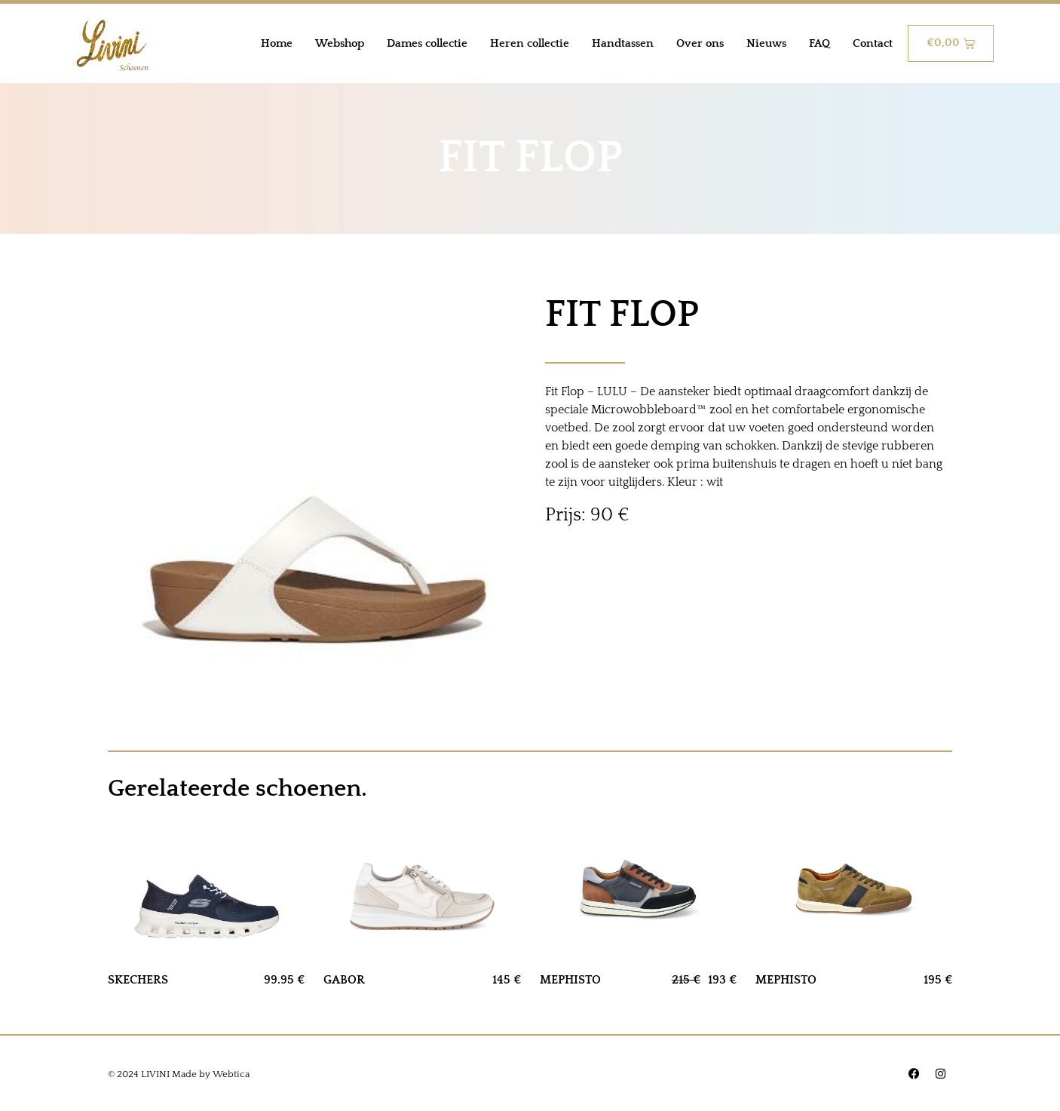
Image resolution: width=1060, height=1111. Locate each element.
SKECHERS (138, 980)
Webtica (231, 1074)
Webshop (339, 43)
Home (277, 43)
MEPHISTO (570, 980)
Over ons (700, 43)
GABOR (344, 980)
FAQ (819, 43)
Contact (873, 43)
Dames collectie (427, 43)
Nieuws (766, 43)
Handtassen (623, 43)
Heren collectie (529, 43)
